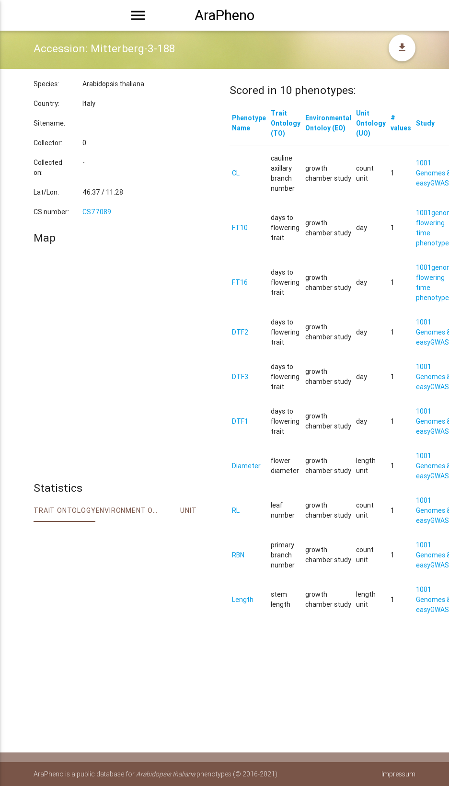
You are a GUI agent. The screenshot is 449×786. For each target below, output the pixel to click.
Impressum (398, 774)
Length (242, 599)
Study (425, 123)
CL (236, 173)
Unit (188, 510)
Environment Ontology (127, 510)
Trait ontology (64, 510)
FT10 (240, 227)
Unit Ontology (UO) (371, 123)
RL (236, 510)
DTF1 (240, 421)
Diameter (246, 466)
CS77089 (96, 212)
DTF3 (240, 376)
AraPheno (224, 15)
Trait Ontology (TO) (285, 123)
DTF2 (240, 332)
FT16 (240, 282)
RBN (238, 555)
